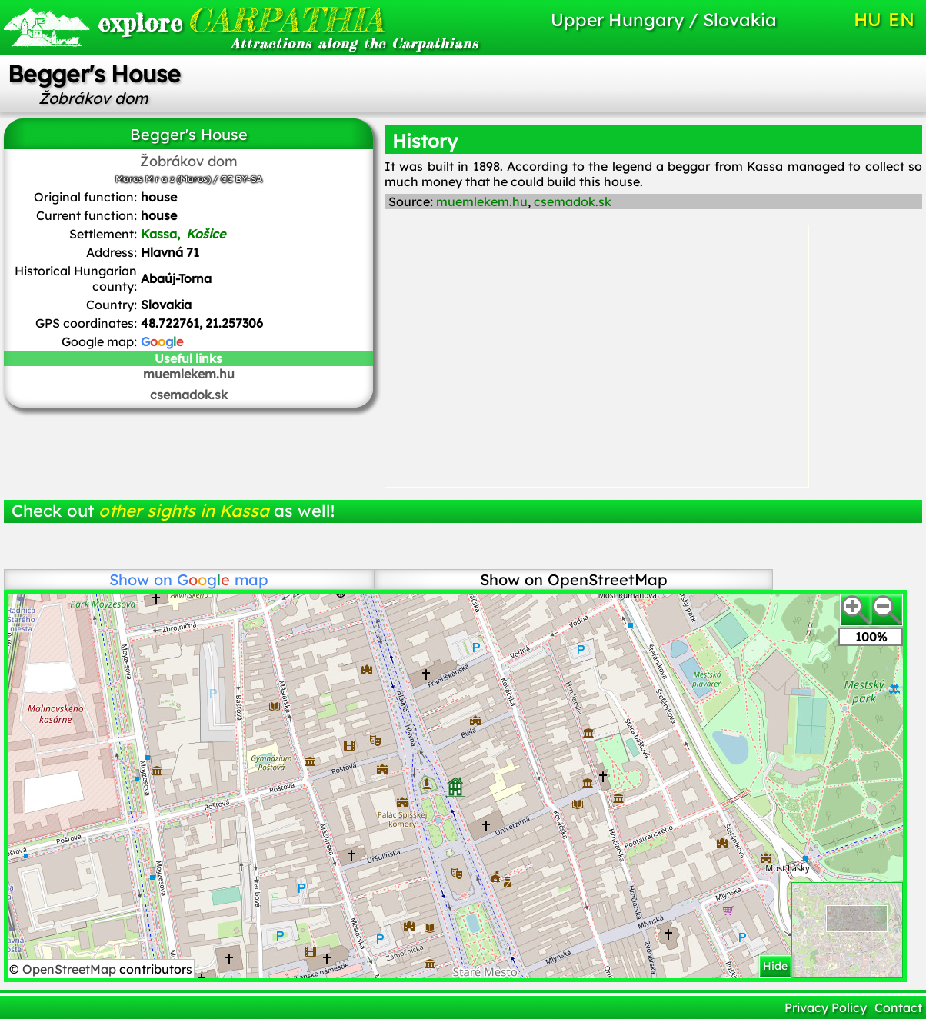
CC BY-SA (241, 179)
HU (867, 19)
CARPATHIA (236, 19)
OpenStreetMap (70, 969)
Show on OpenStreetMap (574, 579)
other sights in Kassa (183, 510)
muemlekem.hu (189, 373)
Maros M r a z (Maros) (163, 179)
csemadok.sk (189, 394)
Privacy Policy (825, 1007)
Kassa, (184, 233)
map (222, 579)
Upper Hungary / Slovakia (664, 19)
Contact (898, 1007)
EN (901, 19)
